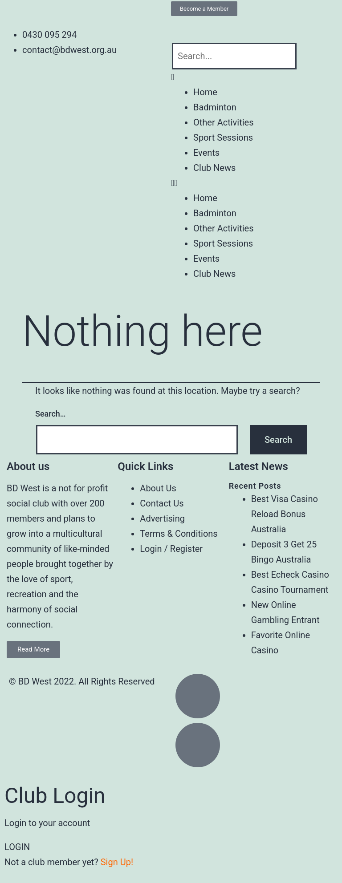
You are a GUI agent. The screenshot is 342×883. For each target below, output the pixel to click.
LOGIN (17, 847)
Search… (50, 413)
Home (205, 92)
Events (206, 152)
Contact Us (161, 503)
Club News (214, 167)
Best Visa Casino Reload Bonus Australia (284, 514)
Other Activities (223, 122)
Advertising (162, 518)
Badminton (214, 107)
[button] (256, 77)
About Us (158, 488)
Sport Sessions (223, 137)
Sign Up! (117, 862)
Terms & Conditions (178, 533)
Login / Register (171, 548)
